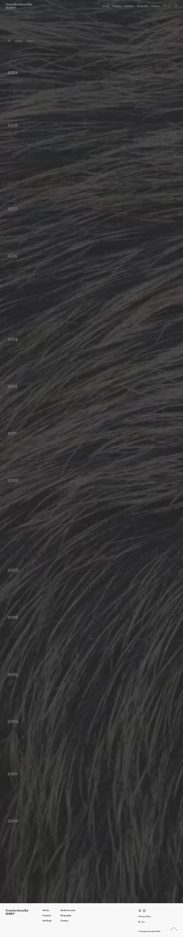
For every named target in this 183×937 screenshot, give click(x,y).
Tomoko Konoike (16, 910)
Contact (155, 5)
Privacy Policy (144, 916)
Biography (142, 5)
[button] (176, 6)
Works (105, 5)
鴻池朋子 (10, 913)
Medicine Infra (67, 910)
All (9, 40)
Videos (19, 40)
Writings (129, 5)
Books (30, 40)
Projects (117, 5)
